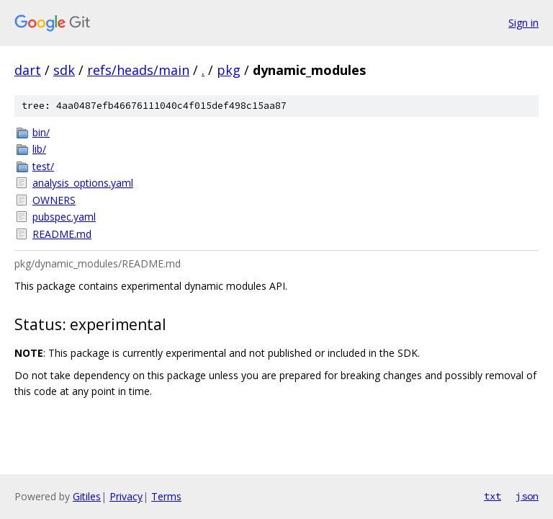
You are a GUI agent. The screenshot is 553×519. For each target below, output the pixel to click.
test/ (43, 166)
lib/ (39, 149)
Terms (166, 496)
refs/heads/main (138, 70)
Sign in (523, 23)
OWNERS (54, 200)
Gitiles (87, 496)
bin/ (41, 132)
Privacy (126, 496)
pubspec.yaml (64, 216)
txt (492, 495)
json (527, 495)
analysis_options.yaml (82, 183)
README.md (61, 234)
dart (27, 70)
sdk (64, 70)
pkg (228, 70)
